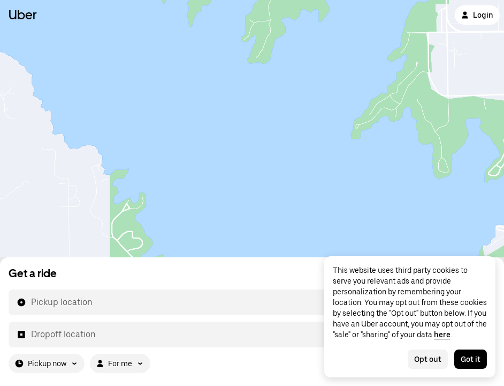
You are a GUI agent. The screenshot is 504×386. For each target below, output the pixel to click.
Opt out (427, 359)
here (442, 334)
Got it (470, 359)
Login (477, 15)
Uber (23, 15)
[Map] (252, 128)
